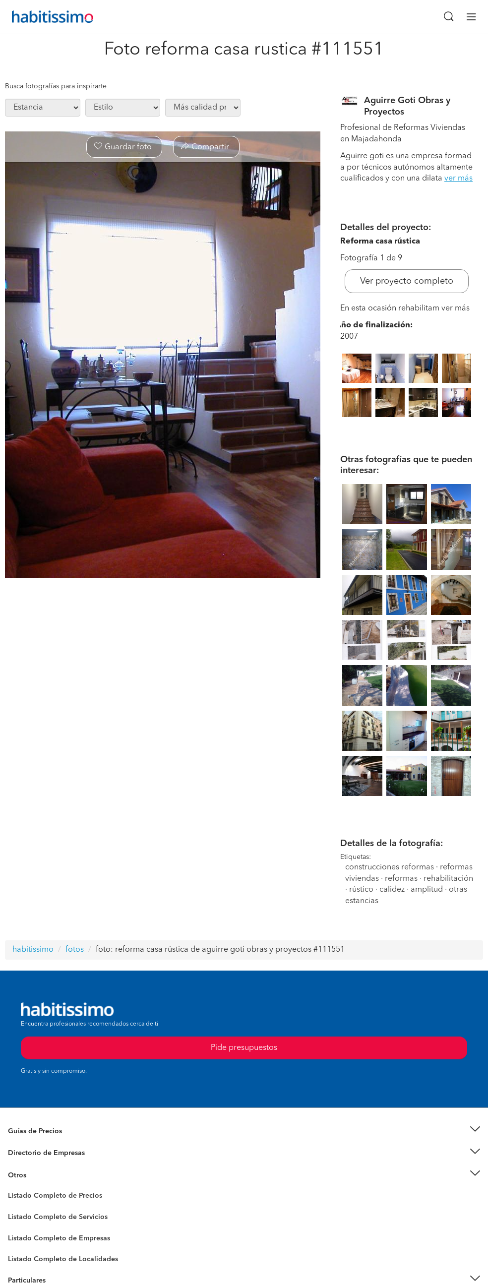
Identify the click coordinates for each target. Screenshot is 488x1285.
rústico (361, 890)
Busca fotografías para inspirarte (56, 86)
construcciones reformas (389, 867)
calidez (392, 890)
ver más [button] (458, 179)
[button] (244, 1131)
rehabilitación (448, 879)
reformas (401, 879)
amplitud (427, 890)
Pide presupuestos (244, 1048)
